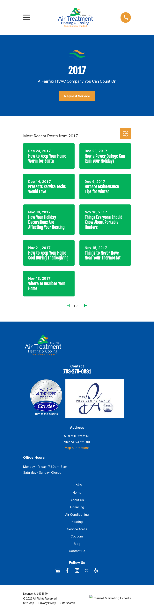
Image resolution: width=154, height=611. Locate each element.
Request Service (77, 96)
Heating (77, 522)
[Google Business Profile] (57, 570)
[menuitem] (28, 603)
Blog (77, 544)
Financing (77, 507)
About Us (77, 500)
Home (77, 492)
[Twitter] (86, 570)
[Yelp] (96, 570)
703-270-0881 (77, 371)
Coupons (77, 536)
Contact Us (77, 551)
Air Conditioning (77, 514)
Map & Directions (77, 448)
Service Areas (77, 529)
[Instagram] (77, 570)
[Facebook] (67, 570)
